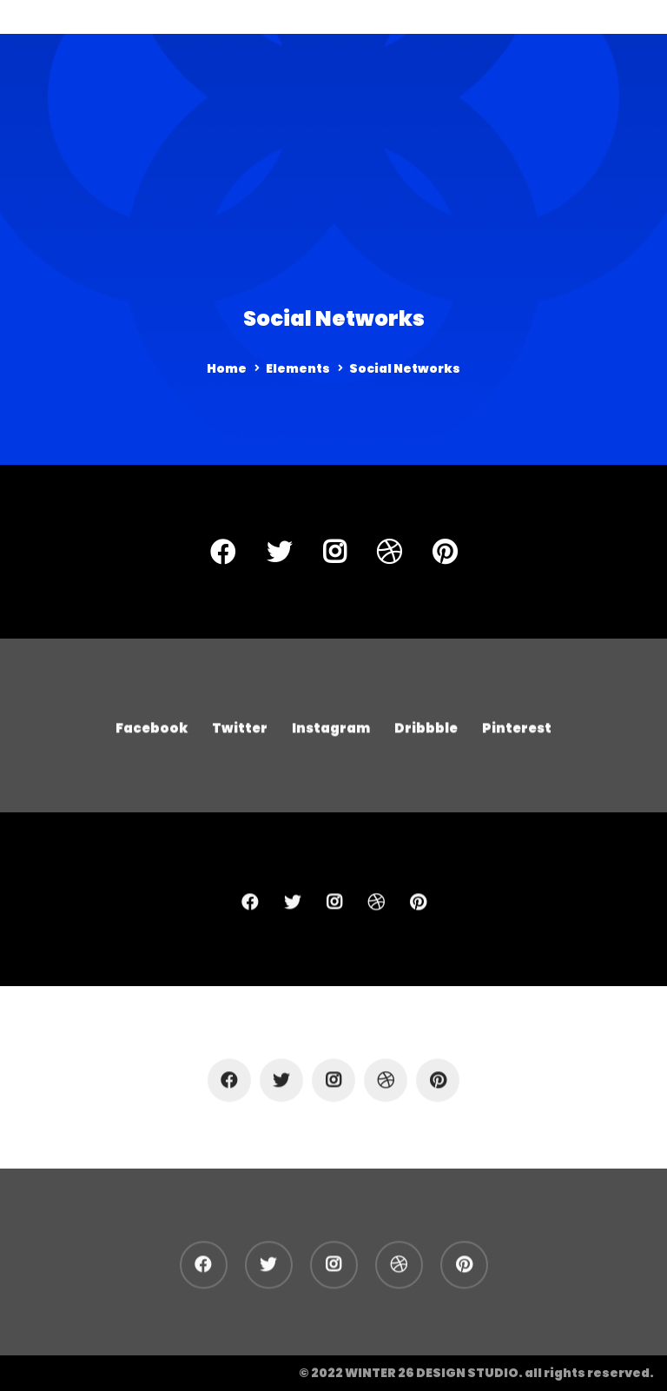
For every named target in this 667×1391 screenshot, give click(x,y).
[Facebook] (223, 551)
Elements (298, 368)
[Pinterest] (445, 551)
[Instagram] (334, 551)
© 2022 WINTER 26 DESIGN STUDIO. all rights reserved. (476, 1372)
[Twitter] (280, 551)
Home (227, 368)
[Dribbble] (389, 551)
